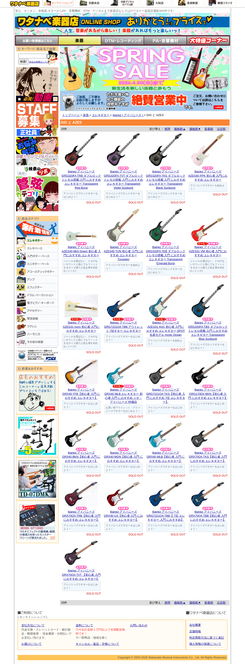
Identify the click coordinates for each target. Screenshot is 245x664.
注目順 (221, 129)
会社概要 (195, 625)
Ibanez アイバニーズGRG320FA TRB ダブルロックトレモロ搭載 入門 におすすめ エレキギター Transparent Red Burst (81, 179)
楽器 (86, 115)
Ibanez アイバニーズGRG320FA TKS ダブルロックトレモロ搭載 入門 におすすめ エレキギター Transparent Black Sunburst (165, 179)
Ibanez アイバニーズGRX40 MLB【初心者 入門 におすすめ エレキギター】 (166, 456)
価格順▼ (195, 129)
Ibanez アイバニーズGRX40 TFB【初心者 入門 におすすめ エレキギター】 (81, 393)
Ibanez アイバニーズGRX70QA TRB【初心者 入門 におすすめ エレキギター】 (81, 515)
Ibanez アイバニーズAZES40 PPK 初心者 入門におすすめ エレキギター (207, 175)
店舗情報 (195, 631)
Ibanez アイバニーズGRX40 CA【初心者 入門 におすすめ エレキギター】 (123, 515)
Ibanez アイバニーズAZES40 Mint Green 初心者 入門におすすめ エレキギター (81, 251)
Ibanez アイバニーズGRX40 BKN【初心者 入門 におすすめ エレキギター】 (81, 456)
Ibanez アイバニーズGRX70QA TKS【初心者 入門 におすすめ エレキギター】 (208, 456)
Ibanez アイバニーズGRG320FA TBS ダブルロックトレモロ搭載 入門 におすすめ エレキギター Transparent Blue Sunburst (208, 330)
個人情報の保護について (205, 644)
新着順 (208, 129)
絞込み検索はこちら (39, 62)
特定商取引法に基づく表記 (206, 637)
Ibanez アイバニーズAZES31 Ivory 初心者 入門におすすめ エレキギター (81, 326)
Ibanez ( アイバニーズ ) (128, 115)
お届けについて (31, 644)
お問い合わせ (138, 625)
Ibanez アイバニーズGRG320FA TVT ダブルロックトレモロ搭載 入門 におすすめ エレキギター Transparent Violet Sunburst (123, 179)
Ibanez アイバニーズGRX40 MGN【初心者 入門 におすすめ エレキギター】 (123, 456)
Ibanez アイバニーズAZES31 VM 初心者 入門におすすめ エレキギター (208, 251)
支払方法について (33, 625)
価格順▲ (180, 129)
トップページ (71, 115)
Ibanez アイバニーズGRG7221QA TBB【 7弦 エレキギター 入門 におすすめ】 (166, 515)
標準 (167, 129)
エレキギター (101, 115)
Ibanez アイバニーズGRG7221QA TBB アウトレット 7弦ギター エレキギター (123, 326)
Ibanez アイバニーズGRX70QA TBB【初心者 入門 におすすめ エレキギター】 (208, 515)
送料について (84, 625)
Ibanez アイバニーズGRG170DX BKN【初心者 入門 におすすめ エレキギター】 (207, 393)
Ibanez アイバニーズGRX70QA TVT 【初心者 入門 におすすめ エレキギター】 (81, 574)
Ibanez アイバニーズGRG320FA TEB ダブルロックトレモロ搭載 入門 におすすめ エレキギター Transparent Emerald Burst (165, 255)
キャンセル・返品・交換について (97, 644)
